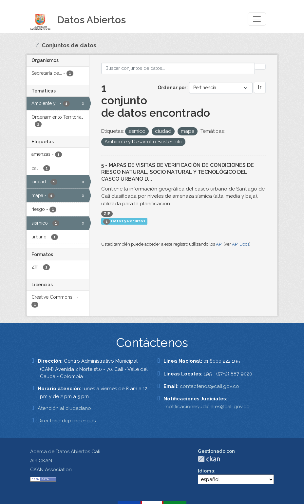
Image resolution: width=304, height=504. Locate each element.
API (219, 244)
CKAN (209, 458)
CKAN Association (51, 470)
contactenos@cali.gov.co (209, 386)
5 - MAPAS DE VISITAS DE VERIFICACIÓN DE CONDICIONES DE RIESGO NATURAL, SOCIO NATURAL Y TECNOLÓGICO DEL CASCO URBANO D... (177, 172)
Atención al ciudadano (64, 408)
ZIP (107, 214)
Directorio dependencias (67, 421)
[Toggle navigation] (257, 19)
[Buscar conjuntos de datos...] (178, 68)
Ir (259, 87)
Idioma (206, 471)
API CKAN (41, 461)
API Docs (240, 244)
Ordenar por (172, 87)
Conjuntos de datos (69, 45)
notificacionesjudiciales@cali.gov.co (208, 407)
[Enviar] (260, 67)
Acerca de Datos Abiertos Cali (65, 451)
